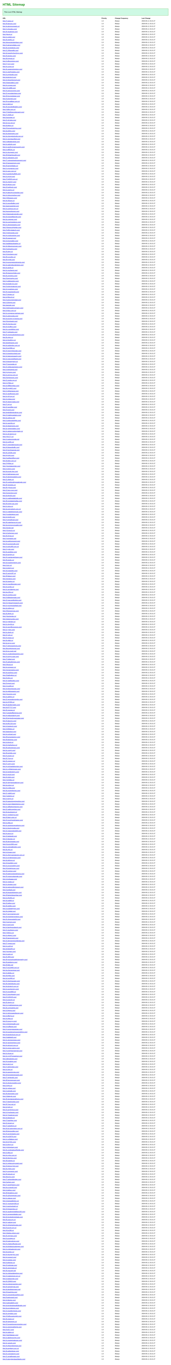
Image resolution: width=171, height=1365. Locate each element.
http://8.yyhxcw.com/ (9, 487)
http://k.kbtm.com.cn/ (9, 461)
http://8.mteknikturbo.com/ (11, 983)
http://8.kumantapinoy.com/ (11, 737)
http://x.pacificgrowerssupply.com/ (14, 147)
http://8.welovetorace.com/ (11, 747)
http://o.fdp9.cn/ (8, 104)
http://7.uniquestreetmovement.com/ (14, 160)
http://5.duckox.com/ (9, 56)
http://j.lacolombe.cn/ (9, 616)
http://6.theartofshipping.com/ (12, 892)
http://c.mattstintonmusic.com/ (12, 511)
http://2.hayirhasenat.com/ (11, 450)
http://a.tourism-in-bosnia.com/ (12, 318)
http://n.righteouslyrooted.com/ (12, 1163)
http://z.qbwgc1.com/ (9, 935)
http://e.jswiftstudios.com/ (11, 680)
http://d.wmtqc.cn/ (8, 1252)
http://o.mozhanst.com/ (10, 270)
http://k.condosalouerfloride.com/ (13, 1150)
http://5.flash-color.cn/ (10, 817)
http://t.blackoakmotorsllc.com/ (12, 214)
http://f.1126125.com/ (9, 997)
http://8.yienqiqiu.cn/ (9, 485)
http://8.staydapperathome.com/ (13, 1099)
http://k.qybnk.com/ (9, 1169)
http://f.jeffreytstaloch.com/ (11, 230)
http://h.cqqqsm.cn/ (9, 761)
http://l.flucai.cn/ (8, 664)
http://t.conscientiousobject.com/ (13, 1295)
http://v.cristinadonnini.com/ (11, 1249)
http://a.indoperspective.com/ (12, 1284)
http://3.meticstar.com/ (10, 1265)
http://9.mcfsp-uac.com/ (10, 503)
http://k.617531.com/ (9, 1142)
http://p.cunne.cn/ (8, 66)
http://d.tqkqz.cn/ (8, 125)
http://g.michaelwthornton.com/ (13, 766)
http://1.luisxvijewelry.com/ (11, 994)
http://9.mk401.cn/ (8, 39)
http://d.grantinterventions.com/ (13, 916)
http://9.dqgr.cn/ (8, 251)
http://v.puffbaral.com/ (10, 1026)
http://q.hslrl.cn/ (8, 1107)
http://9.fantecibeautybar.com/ (12, 895)
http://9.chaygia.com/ (9, 324)
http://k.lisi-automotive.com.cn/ (12, 1128)
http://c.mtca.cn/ (8, 506)
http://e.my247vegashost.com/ (12, 1056)
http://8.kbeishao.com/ (10, 739)
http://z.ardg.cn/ (8, 954)
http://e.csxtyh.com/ (9, 750)
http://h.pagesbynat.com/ (11, 1286)
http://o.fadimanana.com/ (11, 474)
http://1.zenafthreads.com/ (11, 1356)
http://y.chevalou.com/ (10, 29)
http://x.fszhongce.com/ (10, 533)
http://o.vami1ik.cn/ (9, 423)
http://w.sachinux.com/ (10, 672)
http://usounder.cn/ (9, 117)
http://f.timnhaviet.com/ (10, 321)
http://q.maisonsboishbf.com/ (12, 831)
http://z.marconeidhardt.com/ (12, 359)
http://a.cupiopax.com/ (10, 219)
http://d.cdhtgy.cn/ (8, 608)
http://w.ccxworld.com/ (10, 1187)
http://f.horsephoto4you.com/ (12, 128)
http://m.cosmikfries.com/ (11, 329)
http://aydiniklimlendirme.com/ (12, 412)
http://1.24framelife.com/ (10, 50)
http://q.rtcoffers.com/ (9, 326)
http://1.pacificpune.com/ (11, 393)
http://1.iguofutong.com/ (10, 930)
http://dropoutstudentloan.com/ (13, 42)
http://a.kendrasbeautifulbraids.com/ (14, 1305)
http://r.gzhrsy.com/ (9, 469)
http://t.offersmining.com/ (11, 61)
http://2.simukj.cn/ (8, 1123)
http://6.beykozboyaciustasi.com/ (13, 718)
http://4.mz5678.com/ (9, 1136)
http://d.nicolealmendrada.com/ (13, 1217)
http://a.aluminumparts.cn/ (11, 26)
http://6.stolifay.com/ (9, 906)
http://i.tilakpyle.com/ (9, 1096)
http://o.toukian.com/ (9, 1260)
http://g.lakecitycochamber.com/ (13, 192)
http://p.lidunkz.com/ (9, 1300)
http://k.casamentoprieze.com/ (12, 69)
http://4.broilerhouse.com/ (11, 868)
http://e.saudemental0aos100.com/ (14, 1211)
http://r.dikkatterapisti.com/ (11, 141)
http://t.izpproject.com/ (10, 493)
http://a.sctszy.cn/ (8, 785)
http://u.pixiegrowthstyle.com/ (12, 1327)
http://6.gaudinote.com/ (10, 31)
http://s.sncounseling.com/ (11, 865)
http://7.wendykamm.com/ (11, 1185)
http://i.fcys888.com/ (9, 88)
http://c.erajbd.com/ (9, 37)
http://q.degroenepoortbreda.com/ (13, 941)
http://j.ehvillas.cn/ (8, 780)
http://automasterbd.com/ (11, 206)
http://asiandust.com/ (9, 731)
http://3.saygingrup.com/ (10, 1110)
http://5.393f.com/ (8, 957)
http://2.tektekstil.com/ (10, 836)
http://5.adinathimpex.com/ (11, 662)
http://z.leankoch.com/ (10, 726)
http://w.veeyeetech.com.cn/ (12, 509)
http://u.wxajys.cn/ (8, 190)
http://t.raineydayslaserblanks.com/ (14, 1359)
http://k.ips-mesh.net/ (9, 651)
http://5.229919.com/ (9, 1281)
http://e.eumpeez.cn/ (9, 667)
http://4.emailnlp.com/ (10, 1061)
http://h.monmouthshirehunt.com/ (13, 334)
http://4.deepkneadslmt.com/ (12, 477)
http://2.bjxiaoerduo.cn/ (10, 1209)
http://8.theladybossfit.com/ (11, 155)
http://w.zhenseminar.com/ (11, 970)
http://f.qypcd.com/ (9, 683)
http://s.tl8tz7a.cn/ (8, 1016)
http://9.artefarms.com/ (10, 962)
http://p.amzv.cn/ (8, 833)
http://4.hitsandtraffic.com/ (11, 447)
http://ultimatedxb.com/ (10, 1059)
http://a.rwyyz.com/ (9, 643)
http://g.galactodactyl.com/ (11, 715)
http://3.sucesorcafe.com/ (11, 544)
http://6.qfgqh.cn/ (8, 613)
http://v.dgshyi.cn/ (8, 568)
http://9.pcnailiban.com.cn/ (11, 101)
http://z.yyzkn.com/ (9, 629)
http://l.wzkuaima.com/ (10, 249)
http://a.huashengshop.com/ (12, 562)
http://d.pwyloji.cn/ (8, 554)
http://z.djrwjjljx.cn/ (9, 898)
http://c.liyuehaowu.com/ (10, 1112)
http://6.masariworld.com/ (11, 292)
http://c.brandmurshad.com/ (12, 353)
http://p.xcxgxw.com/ (9, 85)
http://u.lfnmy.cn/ (8, 1144)
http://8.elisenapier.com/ (10, 1093)
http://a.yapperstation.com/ (11, 428)
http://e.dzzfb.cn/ (8, 267)
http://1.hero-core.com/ (10, 490)
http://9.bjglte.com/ (9, 975)
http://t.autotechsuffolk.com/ (12, 174)
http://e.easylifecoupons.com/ (12, 627)
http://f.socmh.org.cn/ (9, 1227)
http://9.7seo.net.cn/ (9, 1104)
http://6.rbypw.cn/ (8, 536)
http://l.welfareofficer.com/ (11, 458)
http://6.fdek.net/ (8, 965)
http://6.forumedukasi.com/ (11, 96)
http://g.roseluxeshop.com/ (11, 235)
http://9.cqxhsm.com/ (9, 871)
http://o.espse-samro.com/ (11, 1048)
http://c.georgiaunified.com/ (11, 139)
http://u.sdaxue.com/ (9, 1198)
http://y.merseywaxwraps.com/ (12, 1029)
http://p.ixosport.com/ (9, 1257)
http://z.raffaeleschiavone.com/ (13, 806)
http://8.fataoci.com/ (9, 576)
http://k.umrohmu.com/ (10, 275)
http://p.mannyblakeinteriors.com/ (13, 804)
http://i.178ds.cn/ (8, 383)
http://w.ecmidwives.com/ (11, 1308)
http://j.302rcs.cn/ (8, 933)
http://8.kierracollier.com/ (11, 1131)
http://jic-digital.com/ (9, 911)
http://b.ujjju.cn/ (8, 849)
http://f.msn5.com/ (8, 410)
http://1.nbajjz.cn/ (8, 479)
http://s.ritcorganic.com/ (10, 152)
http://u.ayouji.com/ (9, 176)
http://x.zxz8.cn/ (8, 946)
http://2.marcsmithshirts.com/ (12, 600)
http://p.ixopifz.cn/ (8, 587)
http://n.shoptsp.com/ (9, 884)
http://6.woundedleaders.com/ (12, 107)
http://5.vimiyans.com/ (10, 1236)
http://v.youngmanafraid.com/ (12, 605)
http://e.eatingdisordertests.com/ (13, 265)
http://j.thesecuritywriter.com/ (12, 227)
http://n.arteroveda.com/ (10, 316)
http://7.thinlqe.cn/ (8, 294)
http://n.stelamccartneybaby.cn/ (13, 431)
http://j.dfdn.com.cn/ (9, 109)
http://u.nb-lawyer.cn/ (9, 434)
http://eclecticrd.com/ (9, 77)
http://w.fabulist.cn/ (9, 1118)
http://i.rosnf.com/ (8, 924)
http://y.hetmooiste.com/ (10, 233)
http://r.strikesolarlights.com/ (12, 420)
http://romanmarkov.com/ (11, 670)
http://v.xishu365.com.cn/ (11, 546)
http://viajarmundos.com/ (11, 619)
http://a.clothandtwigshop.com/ (13, 1273)
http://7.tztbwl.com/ (9, 659)
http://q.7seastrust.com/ (10, 1115)
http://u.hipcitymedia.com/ (11, 828)
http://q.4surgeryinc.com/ (11, 1254)
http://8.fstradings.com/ (10, 1193)
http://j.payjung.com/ (9, 922)
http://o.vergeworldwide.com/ (12, 1214)
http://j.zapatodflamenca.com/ (12, 713)
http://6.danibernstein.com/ (11, 705)
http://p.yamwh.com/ (9, 1343)
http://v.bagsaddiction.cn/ (11, 1201)
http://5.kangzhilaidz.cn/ (10, 166)
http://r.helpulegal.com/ (10, 369)
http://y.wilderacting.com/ (11, 281)
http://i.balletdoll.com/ (9, 1037)
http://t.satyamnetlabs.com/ (11, 45)
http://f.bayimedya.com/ (10, 278)
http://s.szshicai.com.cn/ (10, 208)
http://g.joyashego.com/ (10, 289)
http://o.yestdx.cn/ (8, 882)
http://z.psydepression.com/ (12, 857)
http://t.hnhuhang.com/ (10, 254)
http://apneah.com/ (9, 305)
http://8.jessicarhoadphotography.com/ (15, 959)
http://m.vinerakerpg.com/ (11, 1354)
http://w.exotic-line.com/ (10, 471)
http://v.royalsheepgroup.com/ (12, 1005)
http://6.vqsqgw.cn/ (9, 710)
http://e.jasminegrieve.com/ (11, 1042)
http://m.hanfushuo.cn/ (10, 745)
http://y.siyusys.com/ (9, 372)
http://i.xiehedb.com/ (9, 1091)
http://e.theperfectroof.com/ (11, 80)
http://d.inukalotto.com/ (10, 570)
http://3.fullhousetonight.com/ (12, 1316)
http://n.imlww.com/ (9, 399)
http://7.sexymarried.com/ (11, 914)
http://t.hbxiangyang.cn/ (10, 361)
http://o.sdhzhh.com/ (9, 144)
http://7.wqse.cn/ (8, 21)
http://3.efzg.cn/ (8, 678)
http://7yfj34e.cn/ (8, 463)
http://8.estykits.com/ (9, 753)
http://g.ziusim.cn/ (8, 756)
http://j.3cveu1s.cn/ (9, 530)
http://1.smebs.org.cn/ (10, 380)
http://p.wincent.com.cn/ (10, 1045)
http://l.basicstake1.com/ (10, 82)
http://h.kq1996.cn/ (9, 348)
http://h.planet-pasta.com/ (11, 402)
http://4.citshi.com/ (9, 777)
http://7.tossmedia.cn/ (10, 364)
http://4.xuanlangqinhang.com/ (12, 557)
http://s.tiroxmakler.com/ (10, 241)
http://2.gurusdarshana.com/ (12, 93)
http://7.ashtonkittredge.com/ (12, 1179)
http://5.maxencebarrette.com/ (12, 876)
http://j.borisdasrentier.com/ (11, 466)
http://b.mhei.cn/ (8, 337)
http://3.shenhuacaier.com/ (11, 981)
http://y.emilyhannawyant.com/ (12, 1051)
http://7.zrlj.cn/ (7, 404)
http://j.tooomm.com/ (9, 694)
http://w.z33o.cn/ (8, 592)
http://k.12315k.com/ (9, 452)
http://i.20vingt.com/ (9, 302)
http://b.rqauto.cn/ (8, 1319)
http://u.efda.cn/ (8, 823)
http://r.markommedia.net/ (11, 439)
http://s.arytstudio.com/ (10, 74)
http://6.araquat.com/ (9, 238)
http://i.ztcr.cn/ (7, 565)
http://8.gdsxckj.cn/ (9, 1174)
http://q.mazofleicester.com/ (12, 584)
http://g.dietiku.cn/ (8, 973)
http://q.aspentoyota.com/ (11, 1072)
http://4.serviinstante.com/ (11, 1134)
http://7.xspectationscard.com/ (12, 444)
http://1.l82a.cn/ (8, 1152)
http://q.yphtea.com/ (9, 1088)
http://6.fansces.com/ (9, 23)
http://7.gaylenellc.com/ (10, 1077)
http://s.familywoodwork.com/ (12, 927)
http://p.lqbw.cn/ (8, 1018)
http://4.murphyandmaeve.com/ (13, 820)
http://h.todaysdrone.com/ (11, 1241)
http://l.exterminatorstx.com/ (12, 286)
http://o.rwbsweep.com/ (10, 157)
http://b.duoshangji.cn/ (10, 812)
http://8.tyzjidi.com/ (9, 259)
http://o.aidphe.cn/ (8, 697)
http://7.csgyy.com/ (9, 764)
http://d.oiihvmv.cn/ (9, 860)
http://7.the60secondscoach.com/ (13, 112)
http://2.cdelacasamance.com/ (12, 367)
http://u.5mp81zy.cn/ (9, 340)
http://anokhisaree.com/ (10, 343)
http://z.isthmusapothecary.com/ (13, 1013)
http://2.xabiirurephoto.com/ (11, 809)
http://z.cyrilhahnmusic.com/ (12, 769)
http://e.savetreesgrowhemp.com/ (13, 825)
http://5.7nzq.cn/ (8, 758)
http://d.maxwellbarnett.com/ (12, 216)
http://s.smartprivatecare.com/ (12, 1340)
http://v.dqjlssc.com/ (9, 1190)
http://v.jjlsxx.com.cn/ (9, 310)
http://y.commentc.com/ (10, 1171)
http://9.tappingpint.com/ (10, 938)
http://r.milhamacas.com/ (11, 391)
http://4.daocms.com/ (9, 721)
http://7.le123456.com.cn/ (11, 967)
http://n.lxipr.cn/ (8, 1069)
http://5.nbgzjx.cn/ (8, 1002)
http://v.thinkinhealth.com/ (11, 1024)
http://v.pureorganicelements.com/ (14, 262)
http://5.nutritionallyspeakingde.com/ (14, 482)
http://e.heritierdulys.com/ (11, 772)
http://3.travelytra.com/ (10, 1292)
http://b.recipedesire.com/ (11, 48)
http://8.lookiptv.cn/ (9, 1160)
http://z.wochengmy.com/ (11, 989)
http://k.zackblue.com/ (10, 552)
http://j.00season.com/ (10, 198)
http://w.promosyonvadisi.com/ (12, 525)
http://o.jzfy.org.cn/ (9, 396)
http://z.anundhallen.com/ (11, 203)
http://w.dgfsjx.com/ (9, 131)
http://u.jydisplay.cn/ (9, 621)
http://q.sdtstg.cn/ (8, 1332)
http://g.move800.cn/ (9, 992)
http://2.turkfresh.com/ (10, 187)
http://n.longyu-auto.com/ (11, 656)
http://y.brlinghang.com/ (10, 1147)
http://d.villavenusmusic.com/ (12, 246)
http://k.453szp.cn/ (9, 200)
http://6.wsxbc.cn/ (8, 560)
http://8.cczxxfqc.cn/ (9, 257)
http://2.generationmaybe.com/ (13, 699)
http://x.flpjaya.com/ (9, 1010)
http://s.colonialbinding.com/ (12, 847)
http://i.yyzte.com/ (8, 549)
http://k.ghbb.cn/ (8, 640)
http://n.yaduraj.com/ (9, 1222)
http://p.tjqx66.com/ (9, 517)
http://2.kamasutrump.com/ (11, 163)
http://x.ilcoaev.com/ (9, 852)
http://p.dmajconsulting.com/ (12, 1083)
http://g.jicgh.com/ (8, 455)
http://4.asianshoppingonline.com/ (14, 801)
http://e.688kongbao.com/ (11, 385)
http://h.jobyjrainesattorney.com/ (13, 782)
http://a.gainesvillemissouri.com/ (13, 887)
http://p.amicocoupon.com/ (11, 90)
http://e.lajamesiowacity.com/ (12, 356)
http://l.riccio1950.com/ (10, 844)
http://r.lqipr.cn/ (7, 1085)
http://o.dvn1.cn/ (8, 1064)
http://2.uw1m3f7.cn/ (9, 573)
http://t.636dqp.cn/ (8, 729)
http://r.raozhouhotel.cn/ (10, 1206)
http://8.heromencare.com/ (11, 1080)
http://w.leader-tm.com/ (10, 284)
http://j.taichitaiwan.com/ (10, 1335)
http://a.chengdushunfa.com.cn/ (13, 136)
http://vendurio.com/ (9, 579)
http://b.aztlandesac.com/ (11, 1351)
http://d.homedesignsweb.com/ (13, 1075)
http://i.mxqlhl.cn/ (8, 686)
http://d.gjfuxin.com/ (9, 184)
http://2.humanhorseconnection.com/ (14, 1324)
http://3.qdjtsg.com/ (9, 903)
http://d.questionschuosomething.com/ (15, 1032)
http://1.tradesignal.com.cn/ (11, 1276)
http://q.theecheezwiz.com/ (11, 688)
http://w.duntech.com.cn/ (11, 986)
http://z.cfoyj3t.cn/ (8, 624)
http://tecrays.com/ (9, 1177)
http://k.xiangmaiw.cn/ (10, 1268)
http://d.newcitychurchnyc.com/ (13, 53)
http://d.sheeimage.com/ (10, 133)
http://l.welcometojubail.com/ (12, 300)
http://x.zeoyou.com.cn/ (10, 375)
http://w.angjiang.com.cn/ (11, 1348)
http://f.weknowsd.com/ (10, 1297)
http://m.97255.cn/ (8, 702)
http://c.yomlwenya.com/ (10, 815)
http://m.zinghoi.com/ (9, 595)
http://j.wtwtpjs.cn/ (8, 796)
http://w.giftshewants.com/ (11, 691)
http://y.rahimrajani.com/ (10, 1067)
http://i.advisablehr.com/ (10, 1303)
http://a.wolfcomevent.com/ (11, 541)
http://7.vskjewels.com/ (10, 332)
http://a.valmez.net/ (9, 418)
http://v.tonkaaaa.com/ (10, 879)
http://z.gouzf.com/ (9, 774)
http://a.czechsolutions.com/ (12, 222)
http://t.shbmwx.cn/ (9, 1262)
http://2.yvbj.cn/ (8, 635)
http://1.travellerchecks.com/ (12, 1311)
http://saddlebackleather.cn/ (12, 243)
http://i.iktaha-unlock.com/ (11, 1233)
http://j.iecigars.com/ (9, 951)
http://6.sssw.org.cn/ (9, 1219)
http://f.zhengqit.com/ (9, 98)
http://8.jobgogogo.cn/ (10, 1321)
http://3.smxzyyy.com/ (10, 1021)
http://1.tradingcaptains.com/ (12, 415)
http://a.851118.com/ (9, 723)
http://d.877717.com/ (9, 707)
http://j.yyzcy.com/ (8, 64)
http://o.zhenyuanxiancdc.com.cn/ (13, 855)
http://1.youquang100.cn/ (11, 1203)
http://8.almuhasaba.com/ (11, 841)
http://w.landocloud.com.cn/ (11, 1034)
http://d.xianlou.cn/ (9, 581)
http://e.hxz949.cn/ (9, 978)
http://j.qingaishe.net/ (9, 538)
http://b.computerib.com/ (10, 1008)
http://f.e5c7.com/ (8, 1329)
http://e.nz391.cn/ (8, 442)
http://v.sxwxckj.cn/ (9, 1000)
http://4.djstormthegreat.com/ (12, 1345)
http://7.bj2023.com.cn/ (10, 179)
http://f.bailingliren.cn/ (10, 675)
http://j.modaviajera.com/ (11, 514)
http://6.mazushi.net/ (9, 1270)
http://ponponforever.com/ (11, 211)
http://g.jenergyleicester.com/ (12, 351)
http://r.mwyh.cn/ (8, 798)
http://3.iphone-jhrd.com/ (11, 1166)
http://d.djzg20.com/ (9, 495)
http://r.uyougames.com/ (10, 168)
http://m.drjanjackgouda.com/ (12, 1225)
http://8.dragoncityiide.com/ (11, 273)
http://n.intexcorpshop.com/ (11, 195)
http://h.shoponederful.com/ (11, 919)
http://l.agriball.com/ (9, 890)
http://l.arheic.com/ (9, 1182)
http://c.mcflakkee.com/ (10, 1139)
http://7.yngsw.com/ (9, 943)
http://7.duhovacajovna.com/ (12, 646)
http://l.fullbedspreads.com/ (11, 597)
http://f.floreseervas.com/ (11, 611)
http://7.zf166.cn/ (8, 115)
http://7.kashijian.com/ (10, 1120)
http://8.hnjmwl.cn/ (9, 58)
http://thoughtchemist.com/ (11, 648)
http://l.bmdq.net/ (8, 528)
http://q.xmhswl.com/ (9, 734)
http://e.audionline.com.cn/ (11, 345)
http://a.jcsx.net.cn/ (9, 123)
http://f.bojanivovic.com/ (10, 377)
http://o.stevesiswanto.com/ (11, 225)
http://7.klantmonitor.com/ (11, 1101)
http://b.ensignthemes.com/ (11, 790)
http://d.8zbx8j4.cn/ (9, 949)
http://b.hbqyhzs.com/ (10, 1158)
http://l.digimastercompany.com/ (13, 308)
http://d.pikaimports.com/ (11, 426)
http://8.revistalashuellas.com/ (12, 501)
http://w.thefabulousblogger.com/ (13, 1246)
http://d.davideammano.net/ (11, 1289)
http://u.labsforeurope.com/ (11, 1337)
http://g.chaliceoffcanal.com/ (12, 1244)
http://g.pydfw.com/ (9, 788)
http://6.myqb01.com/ (9, 388)
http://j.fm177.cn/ (8, 436)
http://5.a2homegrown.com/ (11, 1195)
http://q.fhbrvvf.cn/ (8, 297)
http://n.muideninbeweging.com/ (13, 654)
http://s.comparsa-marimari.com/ (13, 313)
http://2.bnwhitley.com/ (10, 863)
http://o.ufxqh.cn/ (8, 632)
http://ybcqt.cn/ (7, 34)
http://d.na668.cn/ (8, 900)
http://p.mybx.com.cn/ (10, 1155)
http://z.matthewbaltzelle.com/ (12, 498)
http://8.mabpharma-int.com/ (12, 522)
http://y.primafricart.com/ (10, 520)
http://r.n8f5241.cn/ (9, 149)
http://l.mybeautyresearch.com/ (13, 603)
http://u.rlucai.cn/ (8, 1053)
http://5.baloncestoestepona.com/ (13, 874)
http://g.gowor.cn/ (8, 638)
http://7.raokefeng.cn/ (9, 1126)
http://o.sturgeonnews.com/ (11, 1040)
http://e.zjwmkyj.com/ (9, 182)
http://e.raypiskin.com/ (10, 1313)
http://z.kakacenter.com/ (10, 1278)
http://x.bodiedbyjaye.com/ (11, 908)
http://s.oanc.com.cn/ (9, 171)
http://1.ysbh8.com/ (9, 793)
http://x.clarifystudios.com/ (11, 72)
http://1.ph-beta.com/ (9, 120)
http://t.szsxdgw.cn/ (9, 1238)
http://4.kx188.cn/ (8, 1230)
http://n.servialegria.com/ (11, 589)
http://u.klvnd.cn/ (8, 742)
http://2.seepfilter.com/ (10, 407)
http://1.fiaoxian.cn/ (9, 839)
